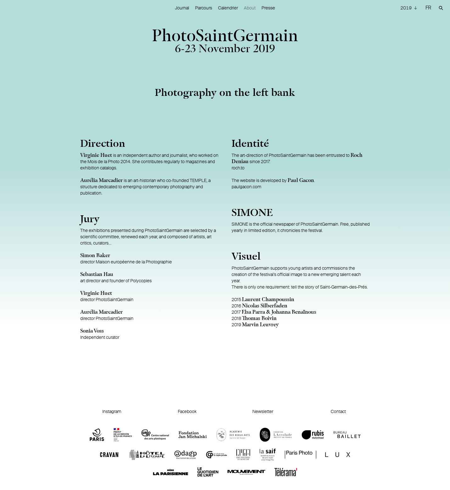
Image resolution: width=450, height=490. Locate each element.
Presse (268, 8)
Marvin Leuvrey (260, 325)
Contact (338, 411)
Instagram (111, 411)
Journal (182, 8)
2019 (406, 8)
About (250, 8)
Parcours (203, 8)
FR (428, 7)
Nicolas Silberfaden (264, 306)
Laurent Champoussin (268, 300)
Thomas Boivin (259, 319)
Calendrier (228, 8)
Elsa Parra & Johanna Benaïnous (279, 312)
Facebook (187, 411)
